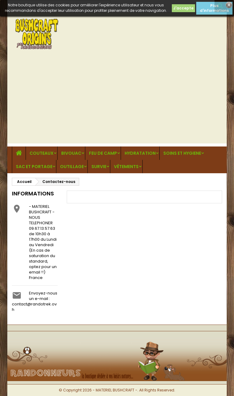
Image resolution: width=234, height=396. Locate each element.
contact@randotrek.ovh (34, 306)
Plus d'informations (214, 8)
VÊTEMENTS (126, 167)
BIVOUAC (71, 153)
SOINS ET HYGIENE (182, 153)
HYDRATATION (140, 153)
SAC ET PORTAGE (34, 167)
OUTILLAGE (72, 167)
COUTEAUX (42, 153)
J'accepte (183, 8)
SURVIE (98, 167)
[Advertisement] (117, 100)
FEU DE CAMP (103, 153)
